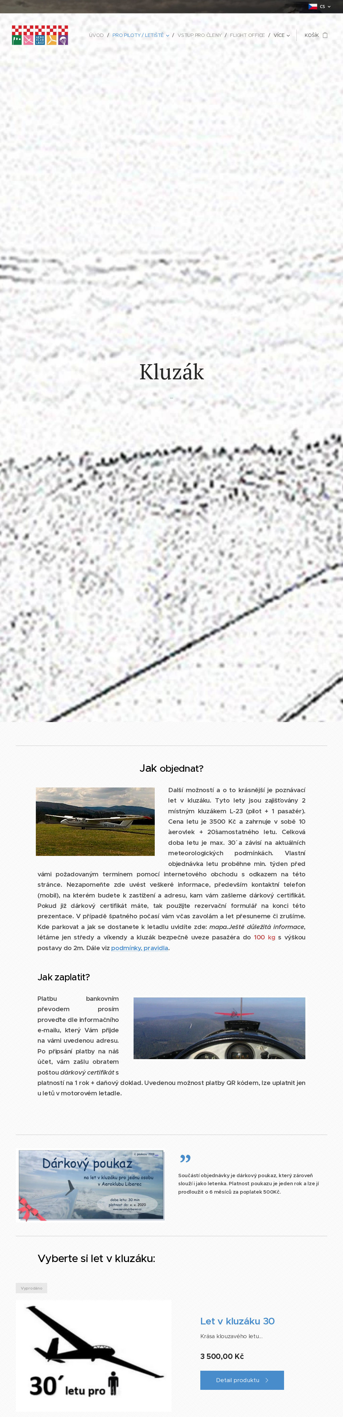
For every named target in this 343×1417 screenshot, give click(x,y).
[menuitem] (98, 35)
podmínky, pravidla (139, 947)
